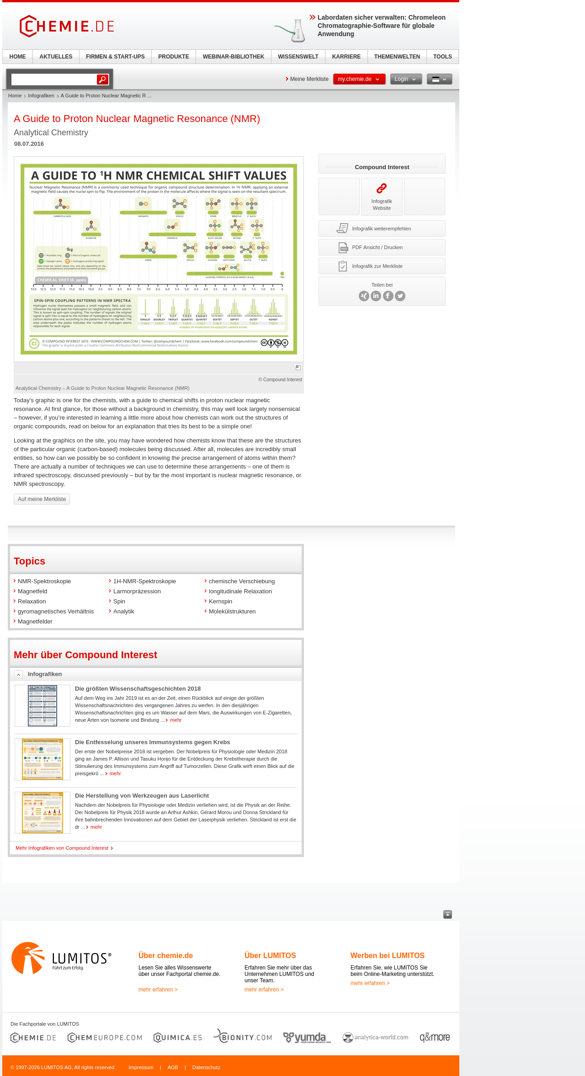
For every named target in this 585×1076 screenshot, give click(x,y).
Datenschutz (206, 1067)
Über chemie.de (165, 955)
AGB (173, 1067)
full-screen (298, 367)
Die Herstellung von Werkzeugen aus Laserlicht (142, 795)
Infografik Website (382, 196)
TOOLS (442, 56)
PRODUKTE (173, 56)
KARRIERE (346, 56)
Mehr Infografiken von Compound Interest (62, 848)
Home (14, 95)
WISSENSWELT (298, 56)
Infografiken (41, 95)
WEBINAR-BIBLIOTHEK (234, 56)
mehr (175, 720)
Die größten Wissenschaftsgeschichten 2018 (138, 688)
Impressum (140, 1067)
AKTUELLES (56, 56)
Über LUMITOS (270, 955)
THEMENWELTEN (397, 56)
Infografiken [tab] (45, 674)
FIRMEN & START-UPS (115, 56)
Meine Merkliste (309, 79)
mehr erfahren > (158, 989)
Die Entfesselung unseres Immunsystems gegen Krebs (152, 742)
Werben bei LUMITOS (388, 955)
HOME (18, 56)
